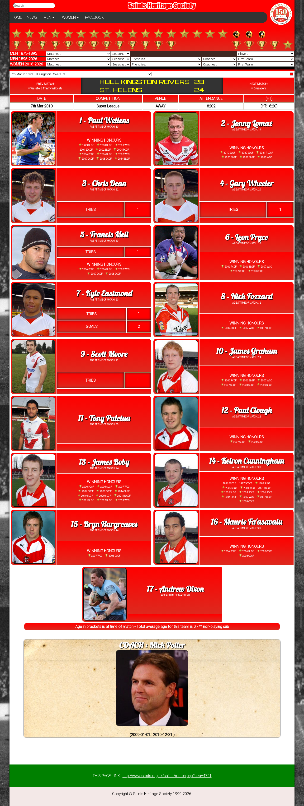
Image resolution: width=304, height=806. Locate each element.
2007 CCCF (86, 158)
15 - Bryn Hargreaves (104, 524)
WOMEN (70, 17)
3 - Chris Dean (104, 183)
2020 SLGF (245, 152)
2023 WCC (264, 157)
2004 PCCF (121, 149)
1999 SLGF (86, 145)
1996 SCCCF (229, 483)
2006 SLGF (104, 154)
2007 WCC (122, 154)
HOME (17, 17)
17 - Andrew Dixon (175, 589)
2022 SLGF (247, 157)
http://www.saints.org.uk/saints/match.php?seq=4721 (167, 776)
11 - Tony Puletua (104, 418)
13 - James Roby (104, 462)
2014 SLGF (122, 158)
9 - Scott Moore (104, 354)
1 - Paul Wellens (104, 120)
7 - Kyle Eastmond (104, 293)
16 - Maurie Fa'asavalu (246, 522)
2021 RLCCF (264, 152)
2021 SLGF (229, 157)
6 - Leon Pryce (246, 237)
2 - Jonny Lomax (246, 123)
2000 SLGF (104, 145)
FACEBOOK (94, 17)
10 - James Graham (246, 351)
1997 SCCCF (245, 483)
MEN (48, 17)
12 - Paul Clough (246, 410)
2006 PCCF (86, 154)
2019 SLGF (227, 152)
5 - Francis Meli (104, 234)
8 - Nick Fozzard (246, 296)
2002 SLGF (103, 149)
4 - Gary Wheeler (246, 183)
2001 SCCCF (86, 149)
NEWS (32, 17)
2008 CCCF (104, 158)
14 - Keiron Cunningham (246, 461)
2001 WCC (122, 145)
